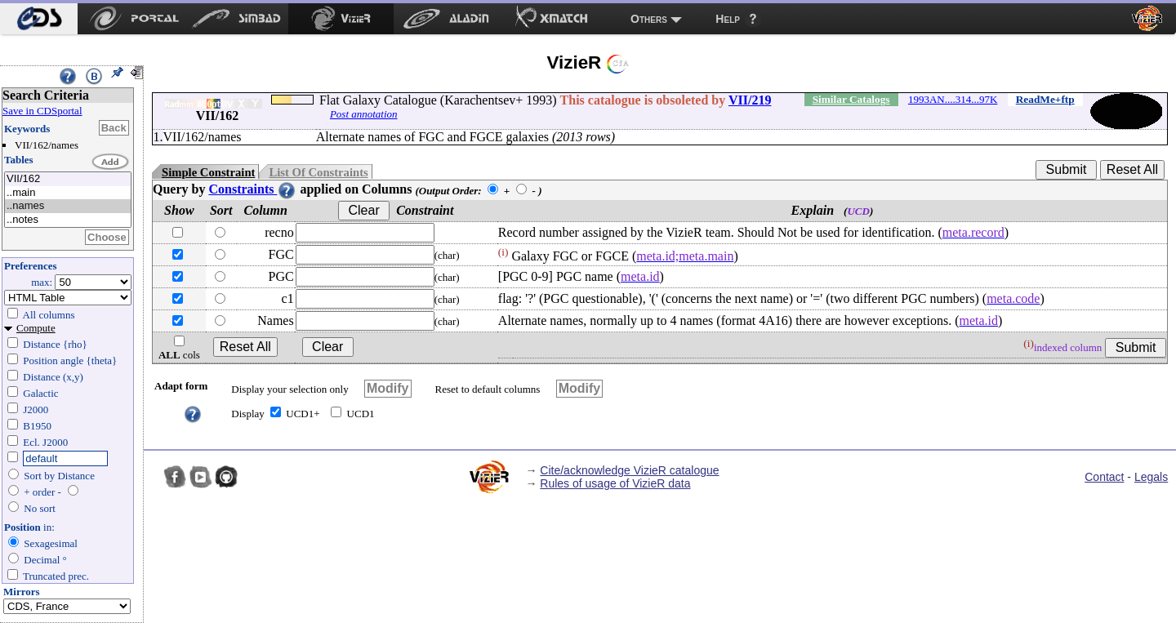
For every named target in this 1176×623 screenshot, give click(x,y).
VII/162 (68, 179)
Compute (36, 328)
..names (68, 206)
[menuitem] (39, 18)
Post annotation (364, 114)
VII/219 (749, 100)
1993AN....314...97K (952, 99)
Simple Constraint (208, 172)
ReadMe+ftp (1045, 99)
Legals (1151, 476)
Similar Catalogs (851, 99)
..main (68, 193)
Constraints (252, 189)
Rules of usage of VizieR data (615, 483)
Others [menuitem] (648, 18)
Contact (1104, 476)
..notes (68, 220)
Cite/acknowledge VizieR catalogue (629, 470)
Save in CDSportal (42, 111)
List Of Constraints (318, 172)
